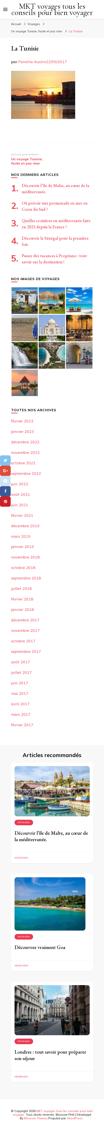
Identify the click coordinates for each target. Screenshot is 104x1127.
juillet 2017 (21, 672)
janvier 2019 (22, 546)
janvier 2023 (22, 431)
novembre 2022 (25, 452)
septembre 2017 (26, 651)
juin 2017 (19, 682)
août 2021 (20, 494)
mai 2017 (19, 693)
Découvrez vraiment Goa (40, 947)
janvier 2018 (22, 609)
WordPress (75, 1118)
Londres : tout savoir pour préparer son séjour (50, 1055)
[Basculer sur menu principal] (5, 9)
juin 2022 (19, 483)
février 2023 (22, 421)
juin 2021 (19, 504)
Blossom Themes (36, 1118)
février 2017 (22, 724)
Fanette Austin (32, 61)
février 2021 (22, 515)
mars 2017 (21, 714)
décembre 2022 (25, 442)
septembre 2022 (26, 473)
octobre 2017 (23, 640)
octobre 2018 (23, 567)
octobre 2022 (23, 462)
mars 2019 (21, 536)
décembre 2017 (25, 620)
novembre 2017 (25, 630)
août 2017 (20, 661)
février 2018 (22, 599)
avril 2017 (20, 703)
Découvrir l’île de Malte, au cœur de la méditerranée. (51, 836)
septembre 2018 (26, 578)
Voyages (34, 24)
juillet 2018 (21, 588)
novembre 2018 (25, 557)
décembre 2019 (25, 525)
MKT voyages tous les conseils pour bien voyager (52, 9)
